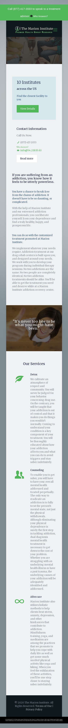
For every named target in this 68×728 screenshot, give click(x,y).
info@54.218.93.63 (31, 150)
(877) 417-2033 (22, 8)
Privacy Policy (34, 709)
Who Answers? (40, 16)
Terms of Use (43, 706)
